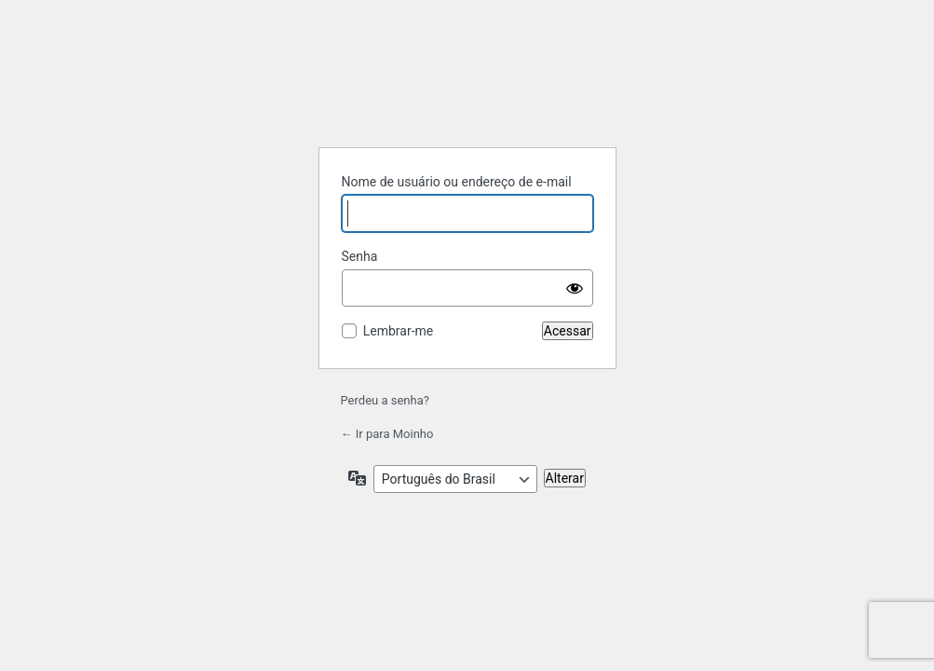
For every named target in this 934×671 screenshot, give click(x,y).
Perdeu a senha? (385, 400)
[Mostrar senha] (574, 288)
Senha (360, 256)
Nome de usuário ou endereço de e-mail (457, 181)
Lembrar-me (398, 330)
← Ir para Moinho (387, 434)
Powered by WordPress (467, 86)
